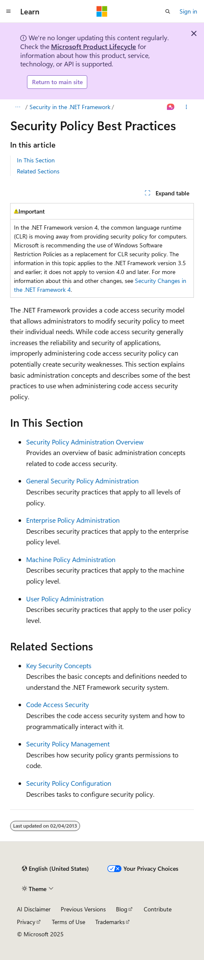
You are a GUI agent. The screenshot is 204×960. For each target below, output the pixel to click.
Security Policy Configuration (68, 783)
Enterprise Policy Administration (73, 520)
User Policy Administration (65, 598)
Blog (121, 909)
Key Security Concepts (58, 665)
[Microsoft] (102, 11)
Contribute (158, 909)
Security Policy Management (68, 743)
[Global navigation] (8, 11)
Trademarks (110, 922)
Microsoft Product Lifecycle (93, 46)
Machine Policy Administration (70, 559)
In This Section (36, 160)
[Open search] (167, 11)
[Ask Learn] (171, 107)
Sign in (188, 11)
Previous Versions (83, 909)
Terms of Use (68, 922)
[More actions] (186, 107)
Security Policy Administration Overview (85, 441)
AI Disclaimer (34, 909)
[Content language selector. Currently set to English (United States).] (55, 868)
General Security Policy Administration (82, 480)
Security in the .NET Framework (70, 107)
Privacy (26, 922)
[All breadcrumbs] (17, 107)
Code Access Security (57, 704)
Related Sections (38, 171)
